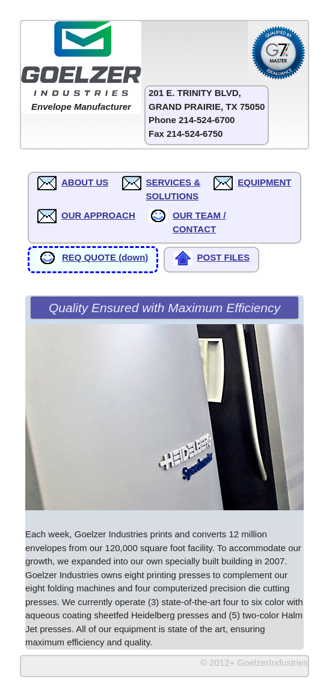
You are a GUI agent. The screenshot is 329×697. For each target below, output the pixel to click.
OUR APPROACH (98, 215)
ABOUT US (84, 182)
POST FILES (223, 257)
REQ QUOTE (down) (105, 257)
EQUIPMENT (264, 182)
